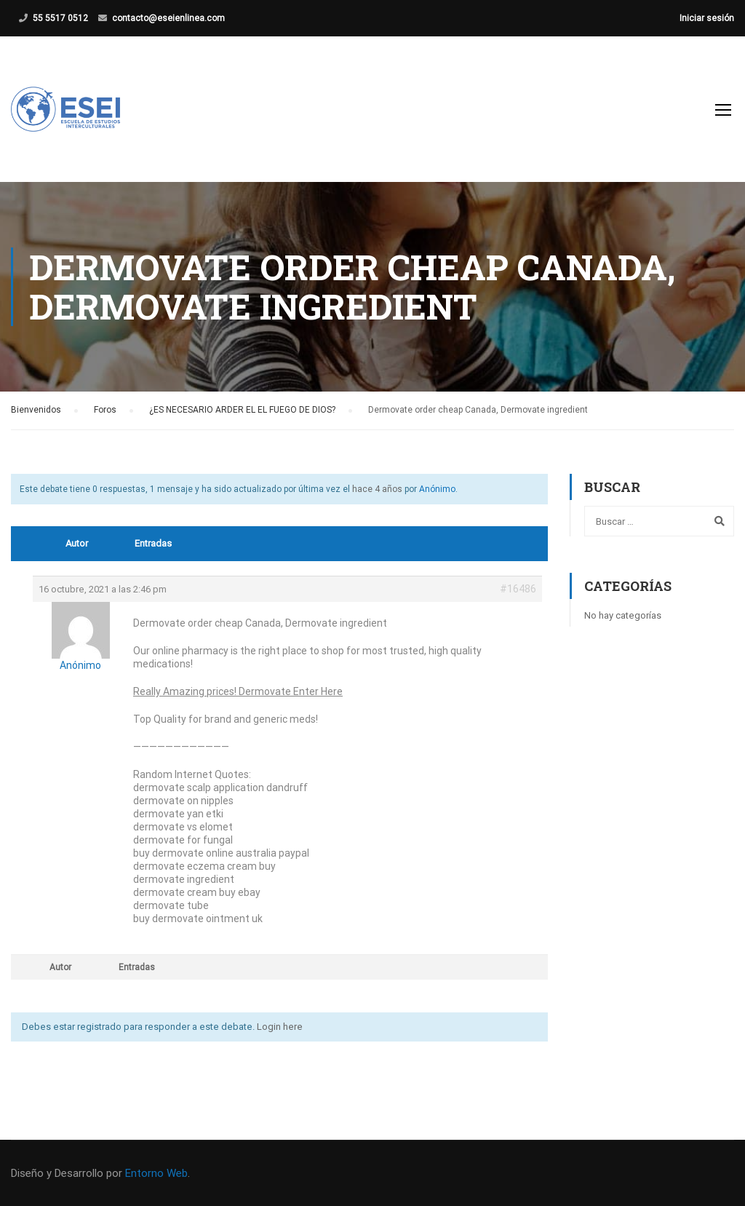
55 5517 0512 (60, 18)
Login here (280, 1026)
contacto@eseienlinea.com (168, 18)
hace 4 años (377, 489)
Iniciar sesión (707, 18)
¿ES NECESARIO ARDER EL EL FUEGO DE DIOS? (242, 410)
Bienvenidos (36, 410)
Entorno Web (156, 1173)
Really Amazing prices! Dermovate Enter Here (238, 691)
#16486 (518, 589)
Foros (105, 410)
